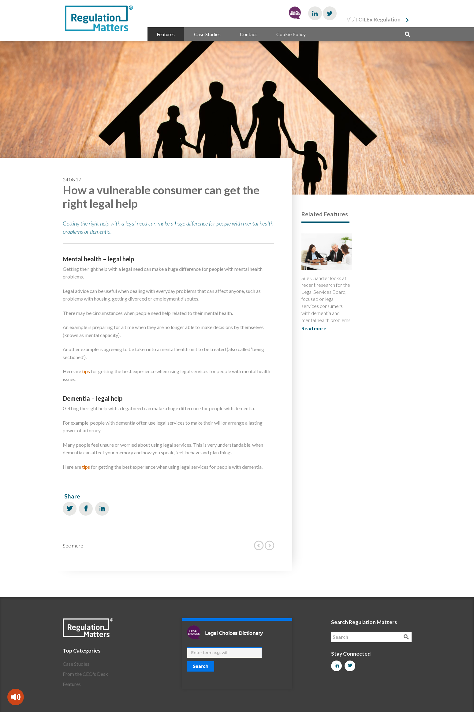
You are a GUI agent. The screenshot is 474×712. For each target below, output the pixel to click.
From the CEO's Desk (85, 674)
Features (166, 34)
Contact (248, 34)
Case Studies (207, 34)
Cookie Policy (291, 34)
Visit (374, 19)
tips (86, 371)
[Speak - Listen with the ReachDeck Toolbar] (15, 697)
